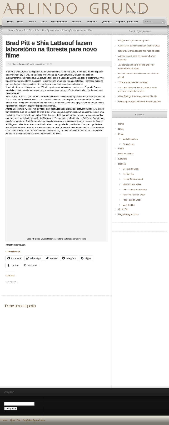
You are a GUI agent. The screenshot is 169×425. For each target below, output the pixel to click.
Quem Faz (107, 21)
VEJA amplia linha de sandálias (132, 82)
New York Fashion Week (134, 195)
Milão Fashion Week (132, 184)
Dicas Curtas (129, 144)
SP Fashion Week (131, 169)
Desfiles (92, 21)
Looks (44, 21)
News (20, 21)
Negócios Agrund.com (127, 21)
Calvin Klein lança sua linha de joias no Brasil (139, 46)
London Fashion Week (133, 179)
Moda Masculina (130, 139)
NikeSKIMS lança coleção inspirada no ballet (139, 51)
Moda (32, 21)
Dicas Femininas (59, 21)
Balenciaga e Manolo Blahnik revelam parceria (140, 101)
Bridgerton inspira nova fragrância (133, 40)
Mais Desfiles (129, 205)
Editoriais (76, 21)
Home (10, 21)
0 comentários (39, 64)
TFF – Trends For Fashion (135, 189)
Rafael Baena (18, 64)
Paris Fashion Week (132, 200)
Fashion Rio (128, 174)
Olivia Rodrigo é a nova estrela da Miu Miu (137, 96)
